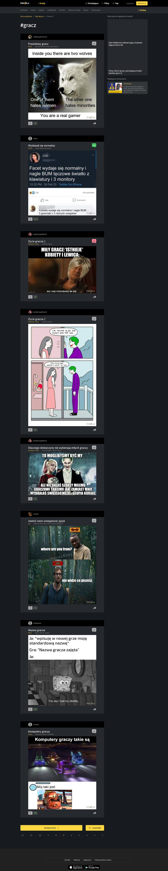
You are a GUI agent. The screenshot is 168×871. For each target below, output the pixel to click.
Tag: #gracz (39, 16)
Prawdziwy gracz (38, 43)
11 (31, 835)
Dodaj (42, 3)
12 (23, 835)
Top (116, 3)
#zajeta (47, 633)
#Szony (59, 450)
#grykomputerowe (57, 523)
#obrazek (38, 46)
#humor (43, 46)
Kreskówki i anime (33, 244)
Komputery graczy (39, 731)
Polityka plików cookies (103, 860)
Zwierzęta (23, 10)
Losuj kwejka (95, 828)
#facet (37, 148)
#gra (52, 46)
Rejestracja (142, 3)
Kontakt (67, 860)
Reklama (77, 860)
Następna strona (51, 828)
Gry (29, 523)
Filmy (106, 3)
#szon (54, 450)
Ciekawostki (51, 10)
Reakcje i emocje (74, 10)
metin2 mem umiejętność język (46, 520)
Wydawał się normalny (41, 145)
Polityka (62, 10)
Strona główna (26, 16)
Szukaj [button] (143, 10)
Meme (30, 46)
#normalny (48, 148)
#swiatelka (50, 734)
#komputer (39, 734)
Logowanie (130, 3)
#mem (48, 46)
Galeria (41, 10)
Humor (33, 10)
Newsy (86, 10)
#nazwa (42, 633)
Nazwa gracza (36, 630)
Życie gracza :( (36, 241)
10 (40, 835)
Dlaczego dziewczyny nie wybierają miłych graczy (58, 447)
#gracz (56, 46)
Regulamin (87, 860)
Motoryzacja (96, 10)
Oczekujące (93, 3)
